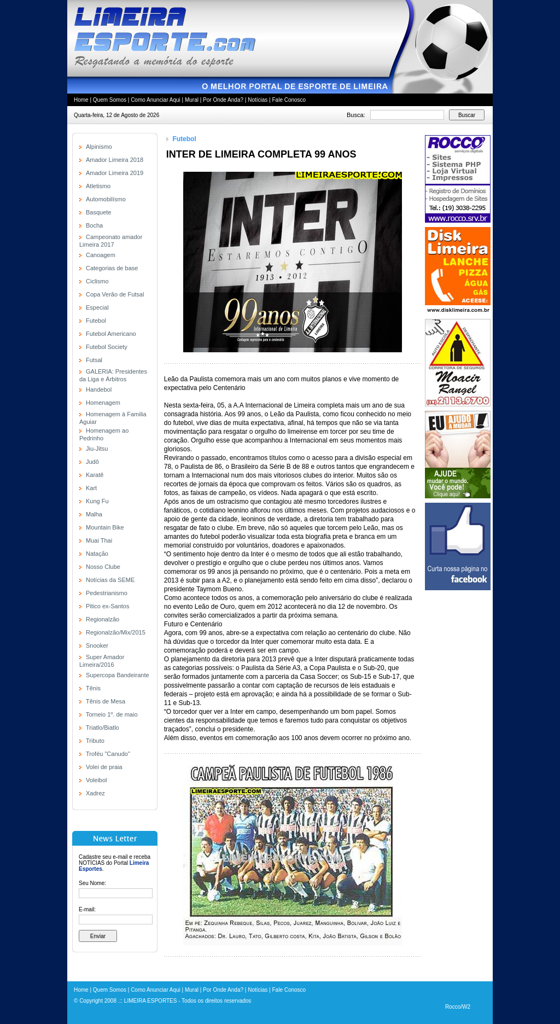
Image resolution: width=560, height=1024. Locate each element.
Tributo (95, 740)
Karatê (94, 475)
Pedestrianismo (106, 593)
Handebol (99, 389)
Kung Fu (97, 501)
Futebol (96, 320)
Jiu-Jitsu (97, 448)
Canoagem (100, 255)
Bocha (94, 225)
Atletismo (98, 186)
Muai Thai (99, 540)
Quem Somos (109, 100)
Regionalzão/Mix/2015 (115, 632)
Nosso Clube (103, 566)
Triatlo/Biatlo (102, 727)
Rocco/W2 (457, 1007)
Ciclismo (97, 281)
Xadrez (95, 793)
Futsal (94, 360)
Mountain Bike (105, 527)
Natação (97, 553)
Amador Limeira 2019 (114, 173)
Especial (97, 307)
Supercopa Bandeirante (117, 675)
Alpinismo (99, 146)
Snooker (97, 645)
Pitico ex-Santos (107, 606)
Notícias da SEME (110, 580)
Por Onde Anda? (223, 100)
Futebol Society (106, 347)
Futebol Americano (111, 333)
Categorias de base (112, 268)
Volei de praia (104, 767)
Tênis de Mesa (105, 701)
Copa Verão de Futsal (115, 294)
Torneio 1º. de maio (112, 714)
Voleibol (96, 780)
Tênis (93, 688)
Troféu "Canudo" (108, 753)
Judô (92, 461)
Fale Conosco (289, 100)
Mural (192, 100)
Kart (91, 488)
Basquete (98, 212)
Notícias (257, 100)
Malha (94, 514)
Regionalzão (102, 619)
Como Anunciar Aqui (155, 100)
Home (81, 100)
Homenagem (103, 402)
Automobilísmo (106, 199)
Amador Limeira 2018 (114, 159)
